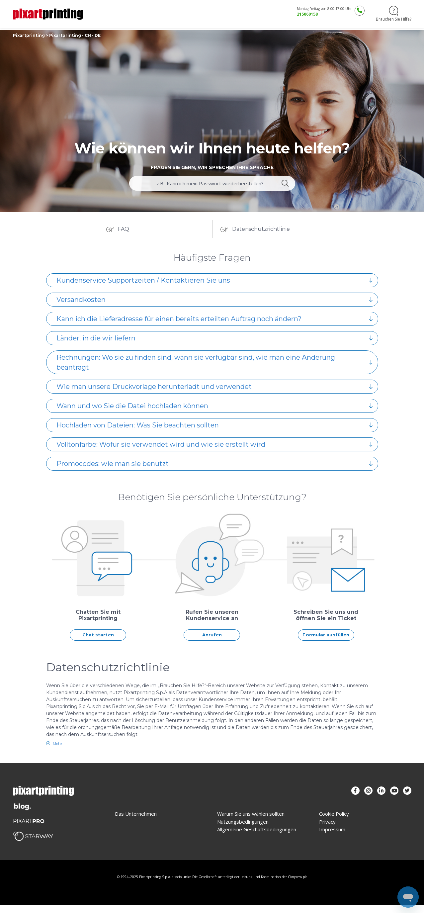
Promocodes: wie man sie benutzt (214, 464)
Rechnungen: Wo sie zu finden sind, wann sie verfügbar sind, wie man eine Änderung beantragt (214, 362)
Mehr (57, 743)
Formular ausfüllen (325, 634)
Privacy (327, 822)
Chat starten (98, 634)
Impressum (332, 829)
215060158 (307, 14)
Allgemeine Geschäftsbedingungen (256, 829)
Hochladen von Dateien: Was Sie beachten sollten (214, 425)
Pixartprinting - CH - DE (75, 35)
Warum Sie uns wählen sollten (251, 814)
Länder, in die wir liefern (214, 338)
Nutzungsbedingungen (243, 822)
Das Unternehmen (136, 814)
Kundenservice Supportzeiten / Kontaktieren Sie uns (214, 280)
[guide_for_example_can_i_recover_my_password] (212, 183)
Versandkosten (214, 300)
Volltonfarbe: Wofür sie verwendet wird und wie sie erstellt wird (214, 444)
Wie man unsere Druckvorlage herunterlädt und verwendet (214, 387)
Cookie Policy (334, 814)
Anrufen (212, 634)
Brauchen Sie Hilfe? (393, 14)
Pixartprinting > (31, 35)
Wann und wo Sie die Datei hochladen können (214, 406)
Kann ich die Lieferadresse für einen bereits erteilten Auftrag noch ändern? (214, 319)
